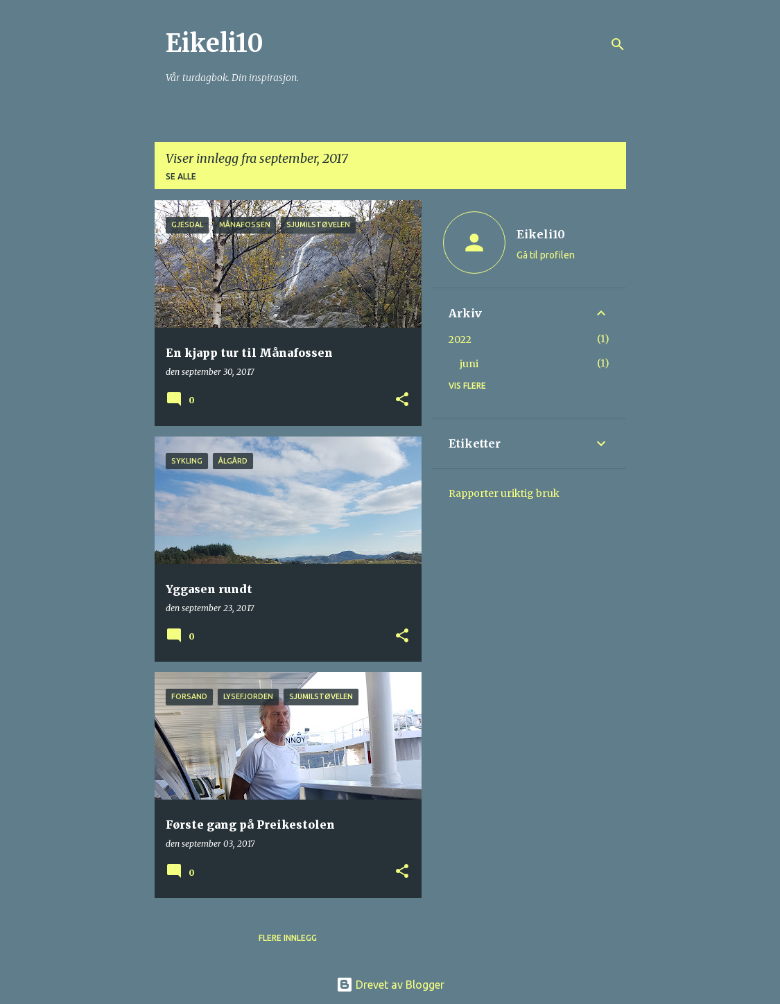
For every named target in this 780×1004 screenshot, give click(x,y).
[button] (402, 400)
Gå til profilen (546, 255)
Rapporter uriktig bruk (504, 493)
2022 (460, 339)
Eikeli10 (214, 43)
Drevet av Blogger (390, 984)
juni (469, 364)
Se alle (181, 176)
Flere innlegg (288, 937)
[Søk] (617, 44)
